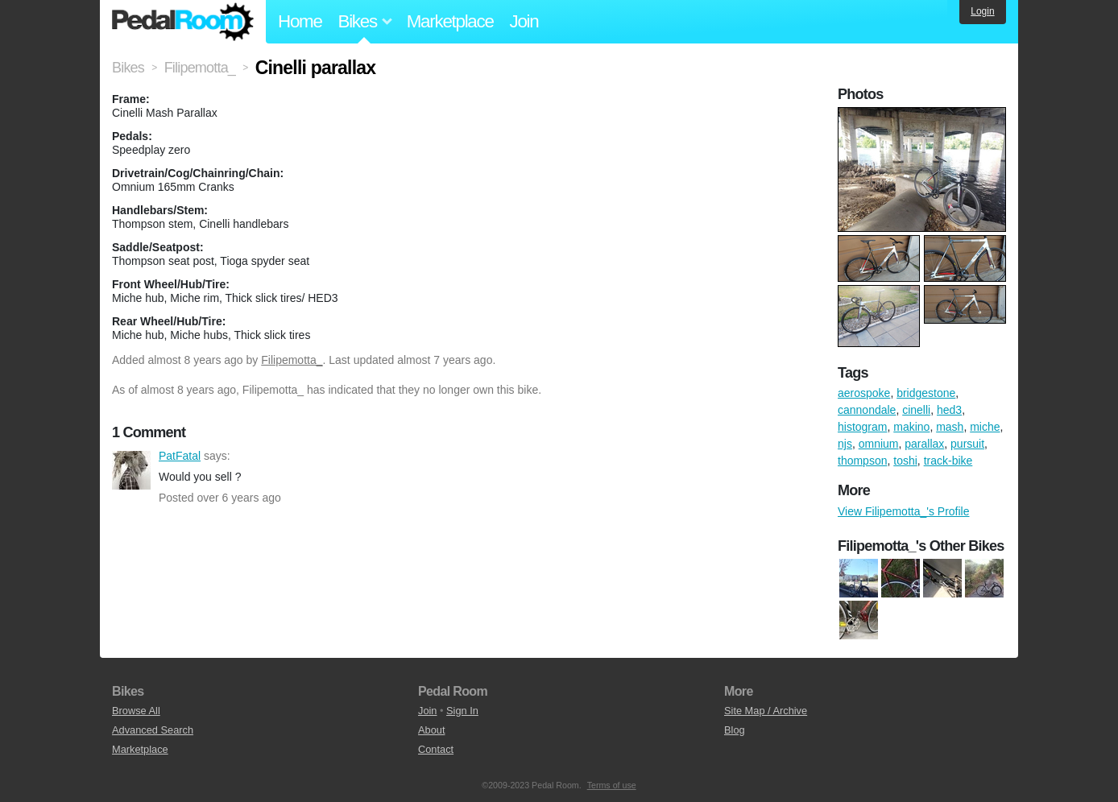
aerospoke (864, 393)
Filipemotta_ (291, 359)
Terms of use (611, 785)
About (431, 730)
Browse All (136, 711)
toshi (905, 460)
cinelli (916, 409)
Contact (435, 749)
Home (300, 21)
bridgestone (925, 393)
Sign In (462, 711)
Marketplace (450, 21)
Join (524, 21)
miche (985, 426)
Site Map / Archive (765, 711)
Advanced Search (152, 730)
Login (982, 11)
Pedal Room (183, 21)
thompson (862, 460)
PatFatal (131, 470)
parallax (924, 443)
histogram (862, 426)
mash (949, 426)
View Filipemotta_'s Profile (903, 511)
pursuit (967, 443)
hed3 (949, 409)
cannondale (867, 409)
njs (845, 443)
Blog (734, 730)
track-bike (948, 460)
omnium (879, 443)
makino (911, 426)
